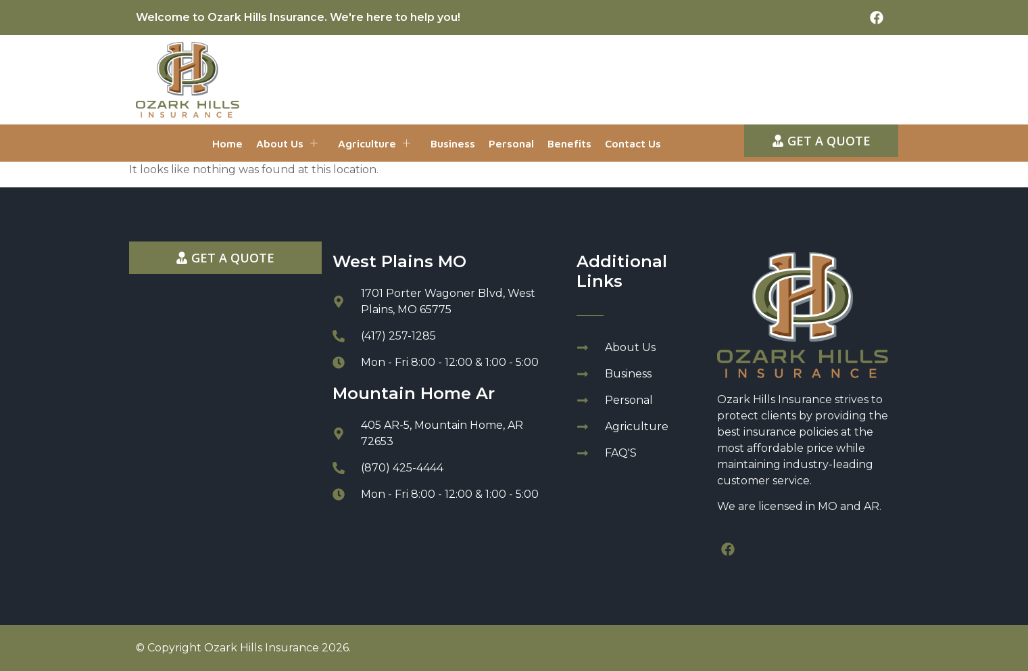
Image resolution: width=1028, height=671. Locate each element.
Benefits (569, 143)
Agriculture (374, 143)
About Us (287, 143)
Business (453, 143)
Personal (511, 143)
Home (227, 143)
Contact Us (633, 143)
